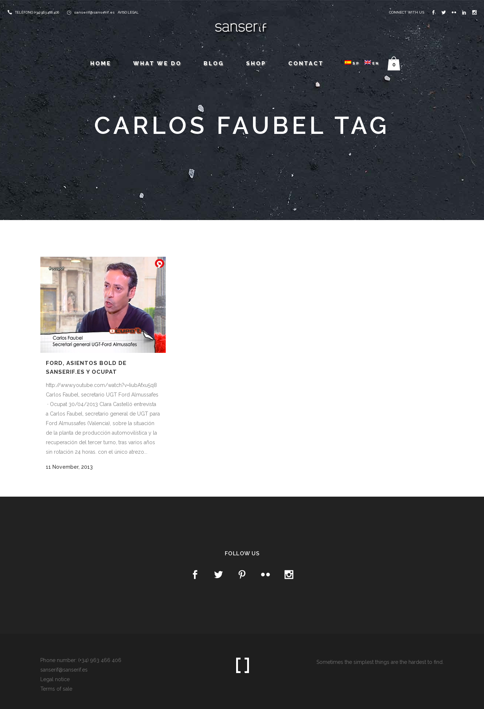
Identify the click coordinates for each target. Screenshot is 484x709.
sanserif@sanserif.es (94, 12)
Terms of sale (56, 689)
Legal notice (55, 679)
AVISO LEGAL (128, 12)
